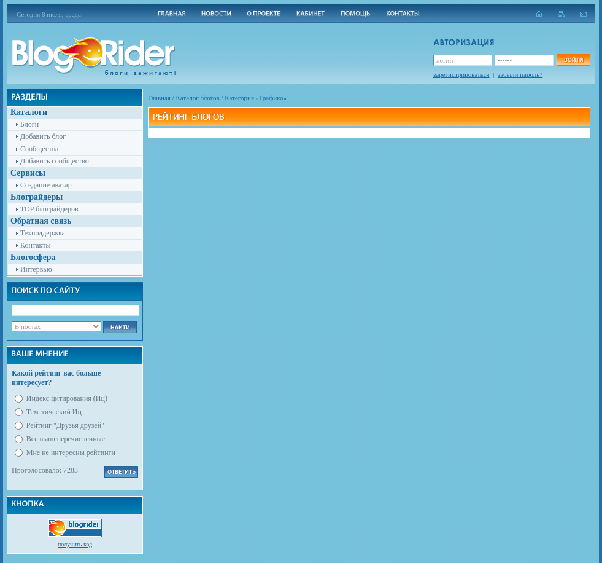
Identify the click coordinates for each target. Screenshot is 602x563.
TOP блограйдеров (49, 209)
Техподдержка (42, 233)
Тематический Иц (54, 411)
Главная (159, 97)
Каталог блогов (198, 97)
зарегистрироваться (461, 74)
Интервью (36, 269)
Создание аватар (46, 185)
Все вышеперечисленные (65, 439)
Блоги (29, 124)
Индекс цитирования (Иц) (66, 398)
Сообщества (39, 148)
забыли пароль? (520, 74)
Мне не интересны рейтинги (70, 452)
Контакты (35, 245)
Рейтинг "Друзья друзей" (65, 425)
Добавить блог (43, 136)
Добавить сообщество (54, 161)
